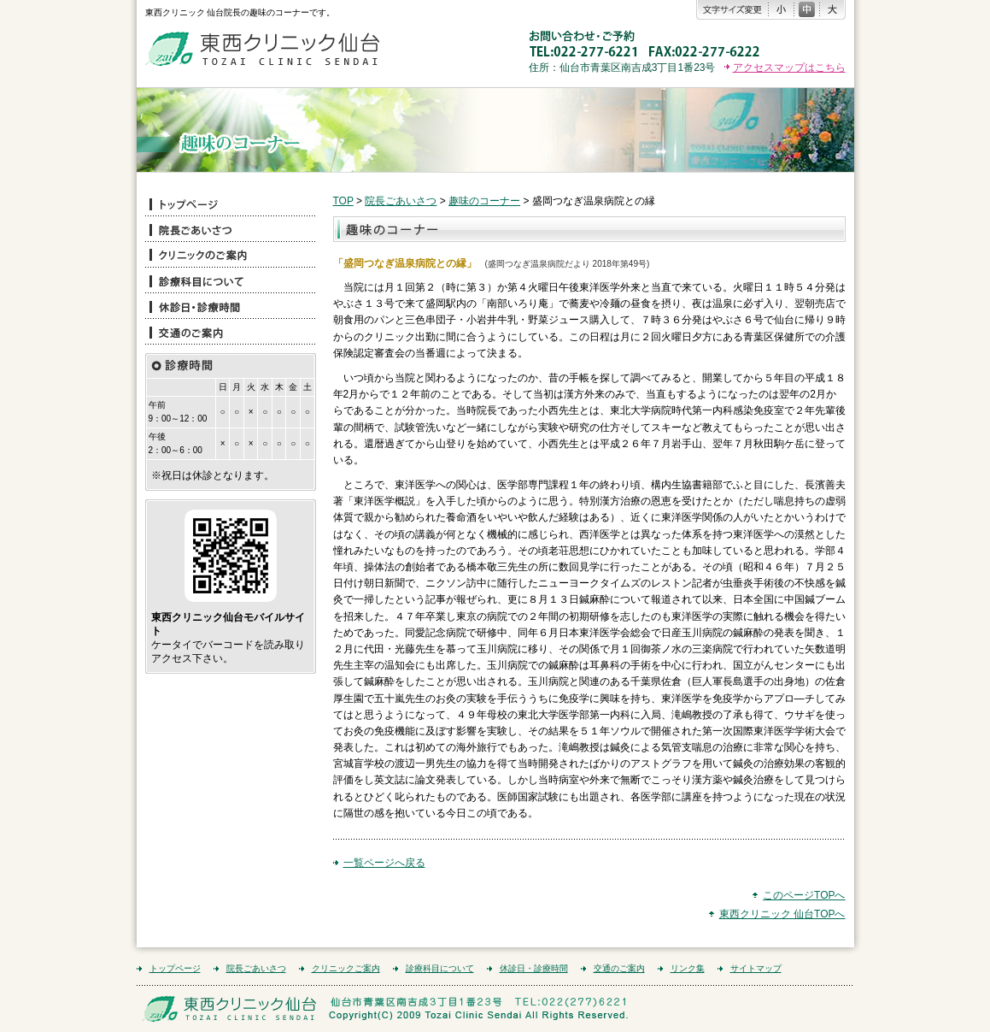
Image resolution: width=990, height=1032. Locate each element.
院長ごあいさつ (400, 201)
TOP (343, 201)
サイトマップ (756, 968)
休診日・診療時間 (534, 968)
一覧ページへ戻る (384, 863)
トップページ (175, 968)
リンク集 (688, 968)
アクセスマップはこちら (789, 68)
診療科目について (440, 968)
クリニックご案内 (346, 968)
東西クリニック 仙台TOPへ (782, 914)
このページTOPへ (804, 895)
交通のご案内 (619, 968)
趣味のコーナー (484, 201)
